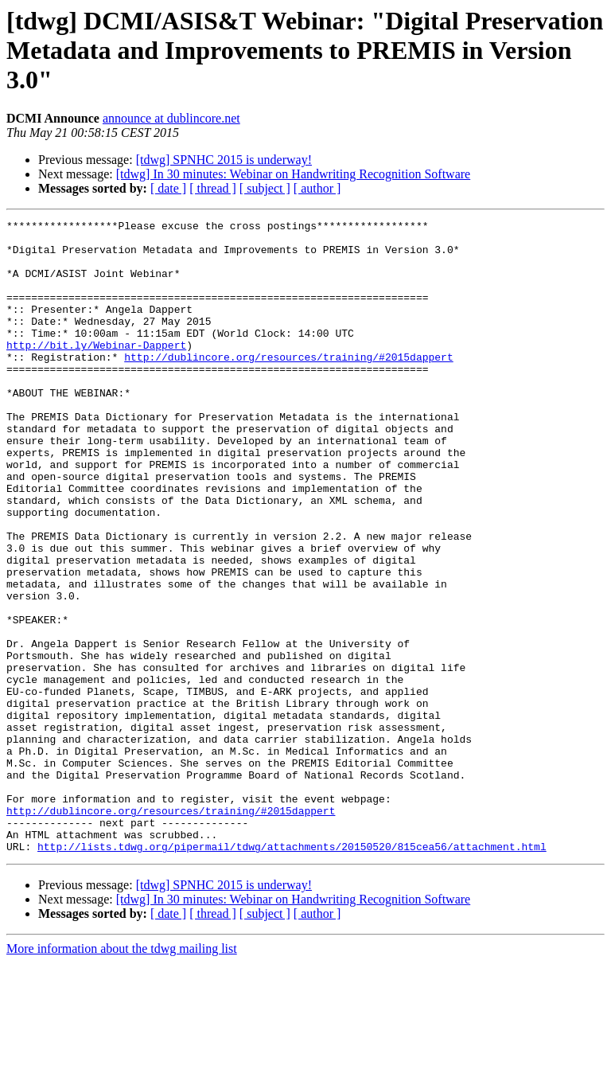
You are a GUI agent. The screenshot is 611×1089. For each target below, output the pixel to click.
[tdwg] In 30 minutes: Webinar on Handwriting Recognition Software (293, 174)
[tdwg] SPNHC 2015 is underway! (224, 159)
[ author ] (317, 188)
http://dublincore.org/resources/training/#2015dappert (288, 385)
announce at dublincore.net (171, 118)
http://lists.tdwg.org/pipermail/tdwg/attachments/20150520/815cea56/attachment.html (292, 973)
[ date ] (168, 188)
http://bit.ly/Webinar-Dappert (96, 371)
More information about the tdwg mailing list (121, 1075)
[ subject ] (264, 188)
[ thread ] (212, 188)
